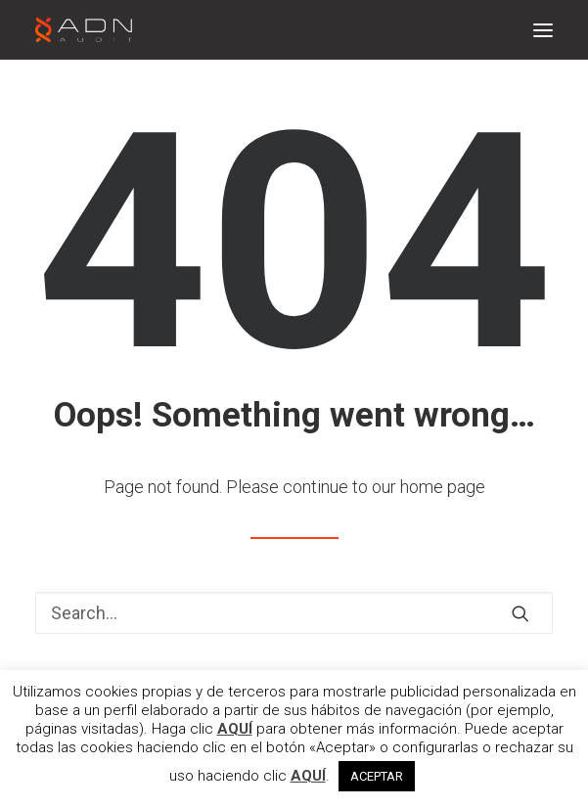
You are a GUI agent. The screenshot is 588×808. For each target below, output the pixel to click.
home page (442, 486)
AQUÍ (234, 729)
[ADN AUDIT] (83, 30)
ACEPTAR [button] (376, 776)
